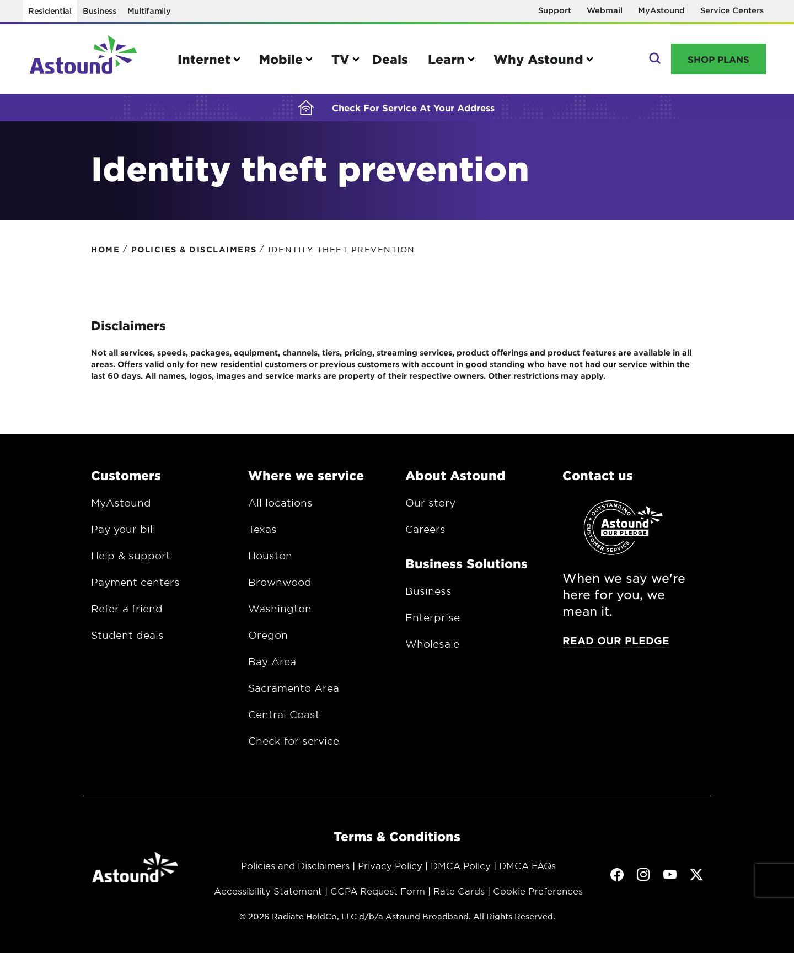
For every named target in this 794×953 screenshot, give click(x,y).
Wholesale (432, 644)
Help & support (130, 556)
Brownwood (280, 582)
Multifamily (149, 10)
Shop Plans (718, 58)
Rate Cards (459, 890)
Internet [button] (204, 59)
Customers (126, 475)
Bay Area (272, 661)
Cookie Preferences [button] (538, 890)
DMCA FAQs (527, 865)
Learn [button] (446, 59)
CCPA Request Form (377, 890)
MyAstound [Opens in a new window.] (121, 503)
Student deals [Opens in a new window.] (127, 635)
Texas (262, 529)
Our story (430, 503)
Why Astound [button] (538, 59)
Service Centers (732, 10)
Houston (270, 556)
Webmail (605, 10)
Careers (425, 529)
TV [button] (340, 59)
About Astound (455, 475)
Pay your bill (123, 529)
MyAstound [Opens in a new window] (661, 10)
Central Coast (284, 714)
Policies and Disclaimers (295, 865)
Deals (390, 59)
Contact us (597, 475)
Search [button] (654, 59)
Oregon (268, 635)
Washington (280, 608)
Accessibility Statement (268, 890)
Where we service (306, 475)
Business (99, 10)
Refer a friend (127, 608)
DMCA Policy (461, 865)
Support (554, 10)
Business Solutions (466, 563)
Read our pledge (615, 640)
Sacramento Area (293, 688)
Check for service (293, 741)
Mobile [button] (281, 59)
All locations (280, 503)
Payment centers (135, 582)
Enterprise (432, 617)
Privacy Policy (390, 865)
